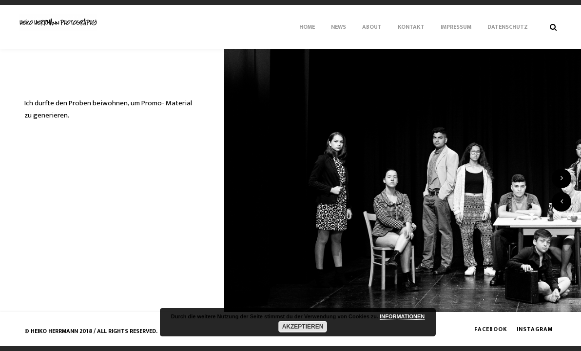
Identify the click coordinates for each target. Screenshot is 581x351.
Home (307, 27)
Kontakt (411, 27)
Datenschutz (507, 27)
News (338, 27)
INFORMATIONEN (402, 316)
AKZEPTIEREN (303, 326)
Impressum (456, 27)
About (372, 27)
